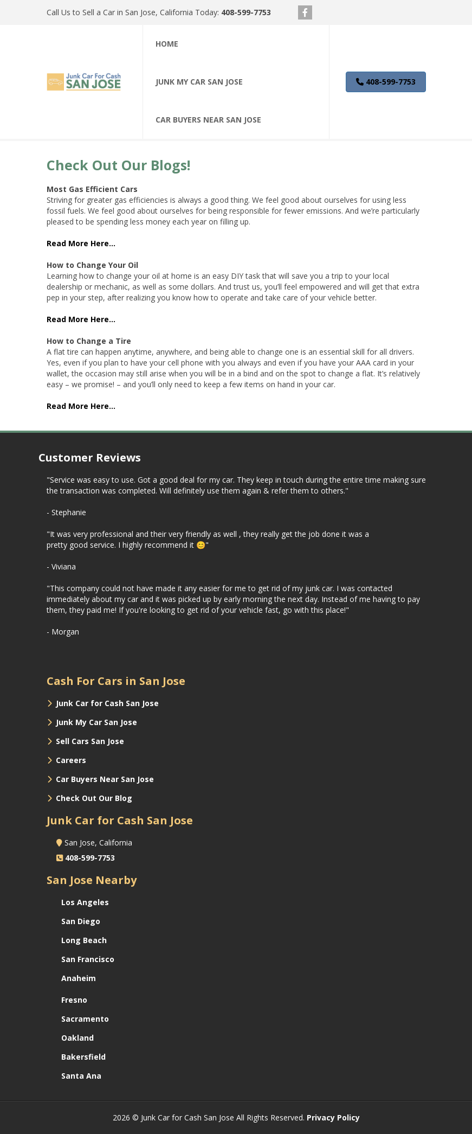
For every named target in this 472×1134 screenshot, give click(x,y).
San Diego (80, 921)
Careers (71, 760)
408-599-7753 (246, 12)
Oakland (77, 1038)
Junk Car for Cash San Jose (107, 703)
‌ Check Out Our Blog (90, 798)
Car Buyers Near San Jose (105, 779)
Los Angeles (85, 902)
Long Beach (84, 940)
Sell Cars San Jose (90, 741)
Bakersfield (83, 1057)
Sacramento (85, 1019)
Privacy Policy (333, 1117)
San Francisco (87, 959)
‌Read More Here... (81, 243)
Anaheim (78, 978)
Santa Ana (81, 1076)
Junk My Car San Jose (96, 722)
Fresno (74, 1000)
